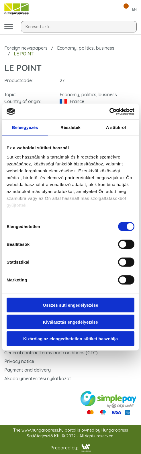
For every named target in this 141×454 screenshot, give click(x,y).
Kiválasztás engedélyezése (70, 321)
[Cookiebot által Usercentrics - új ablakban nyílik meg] (109, 111)
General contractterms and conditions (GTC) (51, 353)
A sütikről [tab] (116, 127)
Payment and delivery (27, 370)
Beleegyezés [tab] (25, 127)
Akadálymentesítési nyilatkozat (37, 378)
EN (134, 9)
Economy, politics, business (85, 48)
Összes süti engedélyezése (70, 305)
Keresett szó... (39, 26)
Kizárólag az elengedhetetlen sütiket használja (70, 338)
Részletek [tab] (70, 127)
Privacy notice (19, 361)
